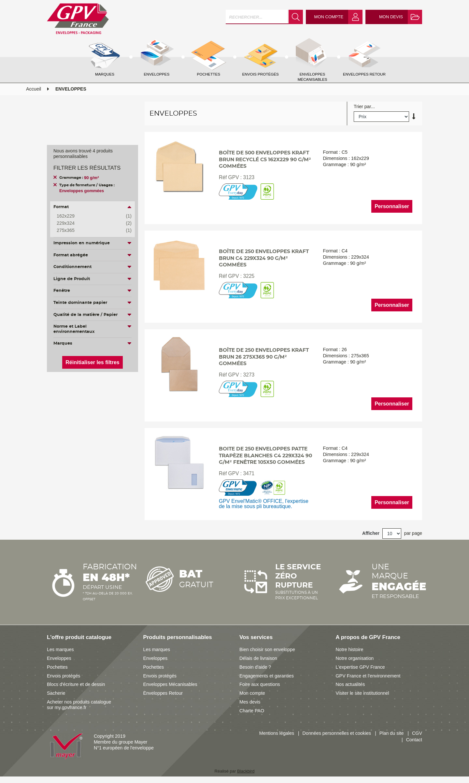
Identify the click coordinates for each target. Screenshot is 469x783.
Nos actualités (350, 684)
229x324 (89, 223)
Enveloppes (59, 658)
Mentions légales (276, 733)
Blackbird (245, 771)
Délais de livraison (258, 658)
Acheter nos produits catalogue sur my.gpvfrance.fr (79, 704)
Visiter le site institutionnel (362, 693)
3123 (249, 177)
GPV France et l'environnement (368, 675)
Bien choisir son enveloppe (267, 649)
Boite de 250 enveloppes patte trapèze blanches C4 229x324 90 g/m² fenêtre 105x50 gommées (265, 456)
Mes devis (249, 702)
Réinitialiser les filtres (92, 362)
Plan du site (391, 733)
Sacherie (56, 693)
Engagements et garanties (266, 675)
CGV (417, 733)
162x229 (89, 216)
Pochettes (57, 667)
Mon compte (252, 693)
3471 (249, 473)
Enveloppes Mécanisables (170, 684)
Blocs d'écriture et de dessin (76, 684)
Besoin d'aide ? (255, 667)
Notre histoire (349, 649)
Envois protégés (63, 675)
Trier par (362, 106)
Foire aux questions (259, 684)
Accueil (33, 89)
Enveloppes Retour (163, 693)
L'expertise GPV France (360, 667)
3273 (249, 374)
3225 (249, 276)
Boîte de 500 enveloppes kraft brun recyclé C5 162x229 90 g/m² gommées (265, 159)
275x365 (89, 230)
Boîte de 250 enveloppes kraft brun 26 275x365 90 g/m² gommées (264, 357)
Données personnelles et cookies (337, 733)
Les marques (60, 649)
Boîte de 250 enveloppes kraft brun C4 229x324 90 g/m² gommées (264, 258)
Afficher (370, 533)
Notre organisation (355, 658)
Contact (414, 739)
